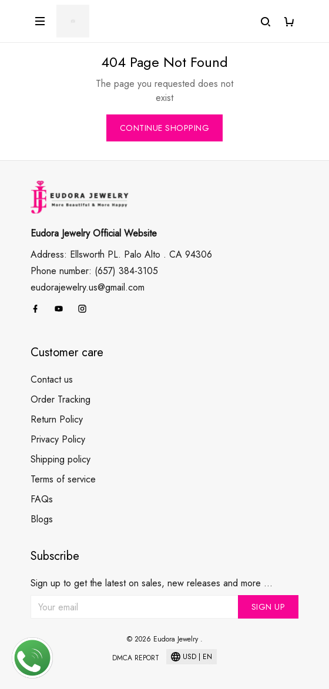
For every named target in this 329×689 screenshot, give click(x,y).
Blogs (42, 519)
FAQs (42, 499)
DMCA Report (135, 658)
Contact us (52, 379)
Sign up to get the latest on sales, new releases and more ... (152, 583)
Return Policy (57, 419)
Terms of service (63, 479)
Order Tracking (60, 399)
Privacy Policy (58, 439)
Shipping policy (60, 459)
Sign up (268, 607)
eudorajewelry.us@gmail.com (88, 287)
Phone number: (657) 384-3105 (94, 271)
